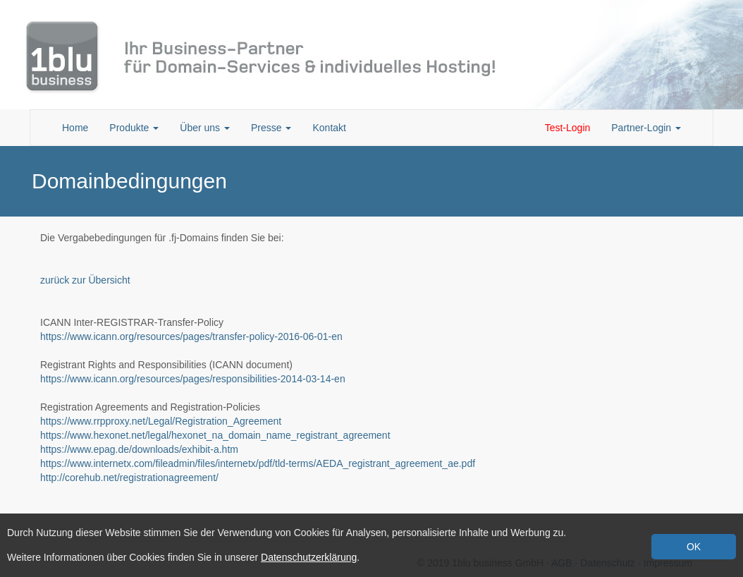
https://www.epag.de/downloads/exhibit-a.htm (139, 449)
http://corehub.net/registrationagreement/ (129, 477)
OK (694, 546)
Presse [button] (271, 127)
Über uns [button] (205, 127)
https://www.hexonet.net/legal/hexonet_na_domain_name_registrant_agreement (215, 435)
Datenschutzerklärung (309, 557)
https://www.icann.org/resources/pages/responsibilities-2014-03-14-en (192, 378)
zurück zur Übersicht (85, 280)
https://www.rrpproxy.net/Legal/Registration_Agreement (160, 421)
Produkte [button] (134, 127)
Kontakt (328, 127)
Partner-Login (646, 127)
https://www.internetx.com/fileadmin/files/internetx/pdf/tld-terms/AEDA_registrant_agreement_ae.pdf (257, 463)
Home (75, 127)
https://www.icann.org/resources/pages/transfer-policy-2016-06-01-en (191, 336)
